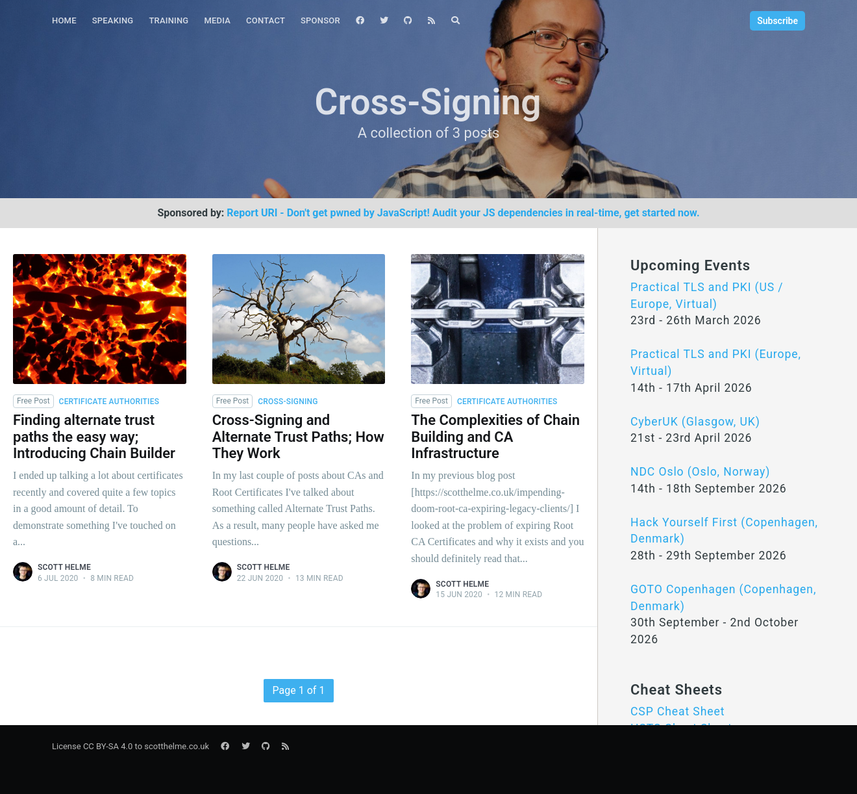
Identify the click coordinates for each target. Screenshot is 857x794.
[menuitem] (64, 21)
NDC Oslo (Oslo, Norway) (700, 471)
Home (64, 20)
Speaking (113, 20)
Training (168, 20)
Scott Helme (64, 567)
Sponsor (320, 20)
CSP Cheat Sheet (677, 711)
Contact (265, 20)
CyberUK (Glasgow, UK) (695, 421)
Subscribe (777, 21)
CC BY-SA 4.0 (107, 746)
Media (217, 20)
